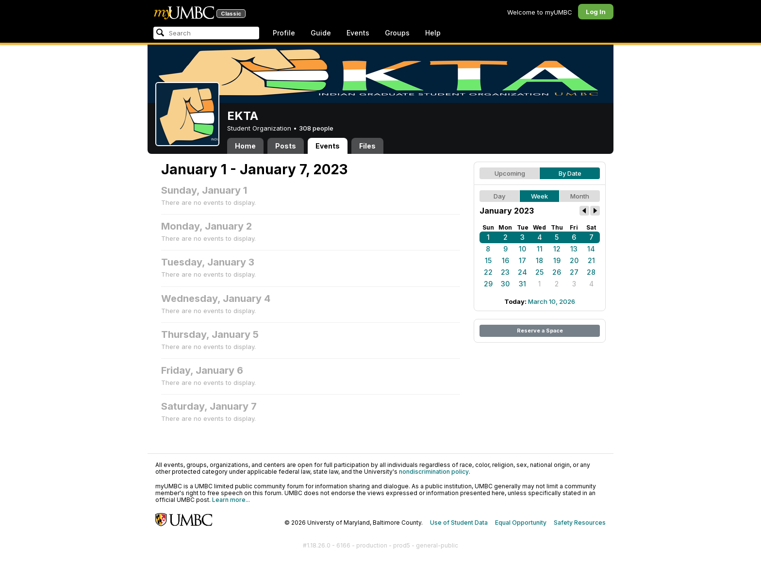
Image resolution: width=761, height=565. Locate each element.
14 (591, 249)
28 (591, 272)
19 (557, 260)
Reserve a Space (540, 330)
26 (556, 272)
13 (574, 249)
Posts (285, 146)
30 (505, 284)
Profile (284, 33)
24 (522, 272)
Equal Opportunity (520, 522)
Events (358, 33)
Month (579, 196)
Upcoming (510, 173)
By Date (570, 173)
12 (557, 249)
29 (488, 284)
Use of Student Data (459, 522)
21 (591, 260)
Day (499, 196)
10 (522, 249)
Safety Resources (580, 522)
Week (539, 196)
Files (367, 146)
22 (488, 272)
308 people (316, 128)
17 (522, 260)
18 (539, 260)
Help (433, 33)
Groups (397, 33)
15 (488, 260)
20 (574, 260)
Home (245, 146)
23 (505, 272)
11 (540, 249)
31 (522, 284)
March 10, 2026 (551, 301)
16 (505, 260)
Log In (596, 12)
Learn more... (231, 499)
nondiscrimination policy (434, 471)
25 (539, 272)
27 (574, 272)
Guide (321, 33)
